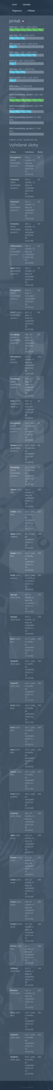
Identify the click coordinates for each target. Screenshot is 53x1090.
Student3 (14, 683)
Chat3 (13, 902)
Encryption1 (15, 423)
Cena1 (13, 772)
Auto (12, 750)
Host (12, 401)
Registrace (17, 11)
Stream (13, 445)
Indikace (14, 968)
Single (13, 553)
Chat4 (13, 880)
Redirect (14, 990)
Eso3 (12, 705)
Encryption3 (15, 157)
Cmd (12, 794)
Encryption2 (15, 290)
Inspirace (14, 813)
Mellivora (30, 1087)
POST (13, 312)
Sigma (13, 489)
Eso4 (12, 727)
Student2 (14, 1035)
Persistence (15, 357)
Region (13, 857)
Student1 (14, 1057)
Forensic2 (14, 202)
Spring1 (13, 617)
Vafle (12, 835)
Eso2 (12, 639)
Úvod (14, 4)
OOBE (13, 512)
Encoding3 (15, 334)
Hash (13, 268)
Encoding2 (15, 379)
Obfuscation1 (16, 246)
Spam (13, 534)
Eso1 (12, 1012)
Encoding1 (15, 467)
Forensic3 (14, 179)
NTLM (13, 946)
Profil (12, 575)
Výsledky (27, 4)
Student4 (14, 661)
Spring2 (13, 595)
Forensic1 (14, 224)
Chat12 (13, 924)
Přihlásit (31, 11)
